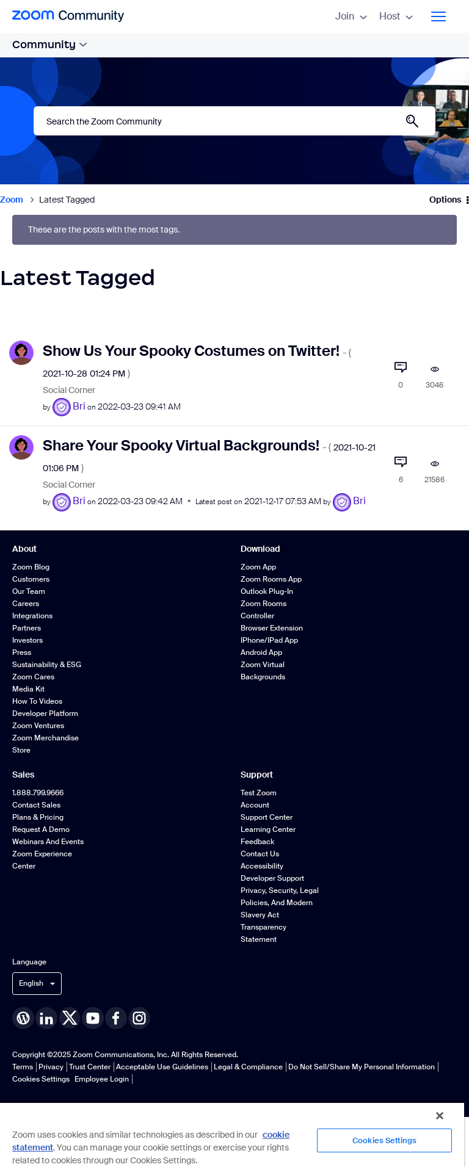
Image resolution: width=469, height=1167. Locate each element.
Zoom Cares (33, 677)
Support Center (267, 817)
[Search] (234, 120)
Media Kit (28, 689)
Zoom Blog (30, 567)
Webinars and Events (48, 842)
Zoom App (258, 567)
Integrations (32, 616)
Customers (30, 579)
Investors (27, 640)
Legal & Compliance (248, 1067)
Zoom (11, 199)
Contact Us (260, 854)
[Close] (439, 1115)
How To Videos (37, 701)
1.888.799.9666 (38, 793)
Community (49, 44)
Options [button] (445, 199)
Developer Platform (45, 713)
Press (21, 652)
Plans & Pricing (38, 817)
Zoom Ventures (38, 726)
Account (255, 805)
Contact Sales (36, 805)
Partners (26, 628)
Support (257, 774)
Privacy (51, 1067)
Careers (25, 604)
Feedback (257, 842)
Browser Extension (272, 628)
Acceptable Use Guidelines (162, 1067)
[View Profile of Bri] (79, 406)
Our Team (28, 591)
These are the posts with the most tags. (104, 230)
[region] (232, 1134)
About (24, 548)
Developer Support (272, 878)
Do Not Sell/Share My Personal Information (361, 1067)
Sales (23, 774)
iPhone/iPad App (269, 640)
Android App (261, 652)
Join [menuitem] (351, 16)
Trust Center (90, 1067)
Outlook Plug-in (267, 591)
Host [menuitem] (396, 16)
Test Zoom (259, 793)
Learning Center (268, 829)
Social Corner (69, 390)
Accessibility (262, 866)
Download (260, 548)
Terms (22, 1067)
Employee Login (102, 1079)
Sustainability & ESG (46, 665)
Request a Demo (41, 829)
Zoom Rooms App (271, 579)
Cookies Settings (41, 1079)
